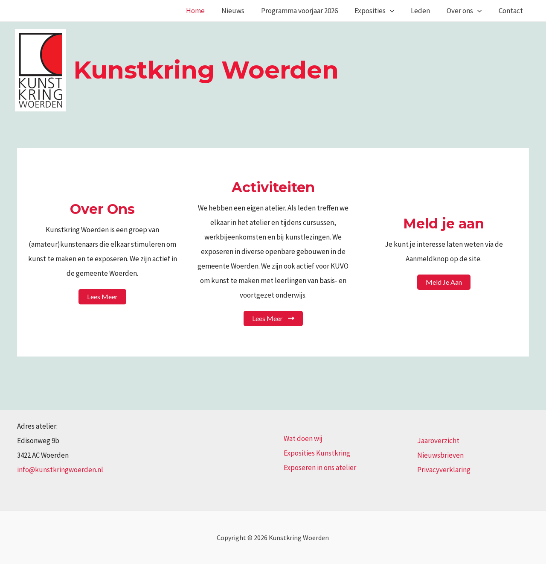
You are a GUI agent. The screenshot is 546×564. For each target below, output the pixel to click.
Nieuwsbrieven (440, 455)
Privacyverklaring (443, 469)
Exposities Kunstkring (317, 453)
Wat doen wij (303, 438)
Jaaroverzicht (438, 440)
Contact (512, 10)
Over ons (467, 10)
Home (209, 10)
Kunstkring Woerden (206, 70)
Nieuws (244, 10)
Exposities (382, 10)
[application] (397, 10)
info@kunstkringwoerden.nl (60, 469)
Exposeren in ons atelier (320, 467)
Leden (426, 10)
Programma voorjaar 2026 (309, 10)
